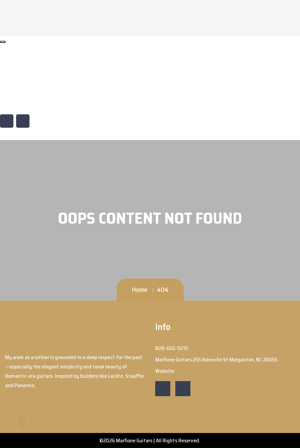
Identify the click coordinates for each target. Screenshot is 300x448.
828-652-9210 (23, 77)
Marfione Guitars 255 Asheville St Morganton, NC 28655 (65, 90)
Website (17, 102)
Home (139, 289)
